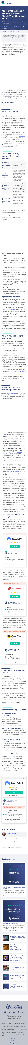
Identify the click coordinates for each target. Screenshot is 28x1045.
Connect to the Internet (9, 31)
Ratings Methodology (13, 1042)
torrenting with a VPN (9, 309)
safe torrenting (11, 393)
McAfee (16, 471)
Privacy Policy (13, 1043)
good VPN (5, 94)
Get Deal (14, 546)
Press (12, 1040)
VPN (18, 31)
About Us (13, 1038)
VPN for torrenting (11, 756)
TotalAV (10, 471)
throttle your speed (18, 371)
